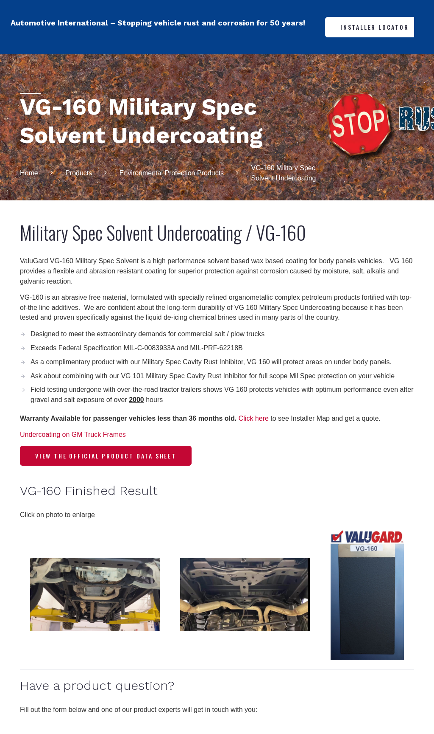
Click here (254, 418)
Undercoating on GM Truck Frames (73, 434)
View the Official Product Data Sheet (105, 455)
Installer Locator (374, 26)
